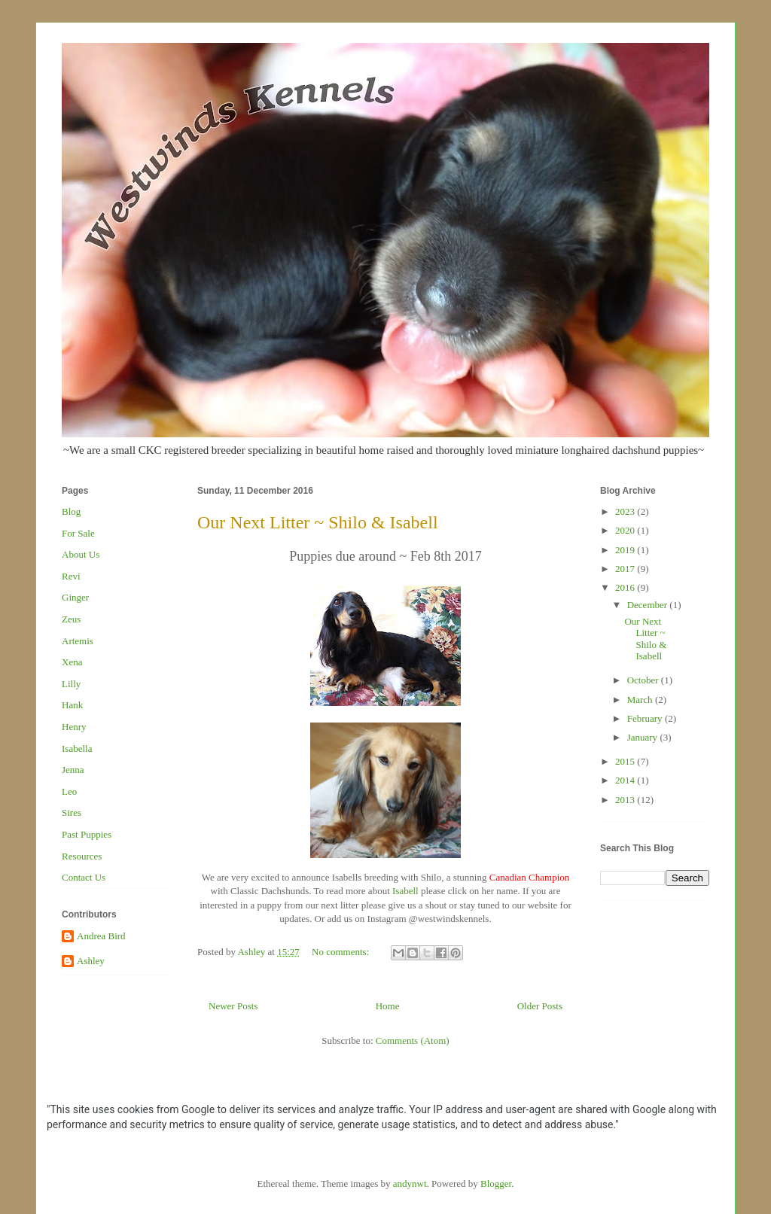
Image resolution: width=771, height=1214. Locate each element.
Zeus (71, 619)
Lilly (71, 683)
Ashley (91, 960)
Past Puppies (86, 834)
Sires (71, 812)
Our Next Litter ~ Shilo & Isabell (317, 522)
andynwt (410, 1183)
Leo (69, 791)
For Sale (78, 533)
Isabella (77, 748)
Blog (71, 511)
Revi (71, 576)
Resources (82, 856)
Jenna (73, 769)
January (643, 737)
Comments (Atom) (412, 1040)
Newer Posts (233, 1006)
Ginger (75, 597)
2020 (626, 530)
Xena (72, 662)
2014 (626, 780)
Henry (74, 726)
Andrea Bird (101, 936)
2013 (626, 799)
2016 (626, 587)
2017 (626, 568)
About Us (80, 554)
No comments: (341, 951)
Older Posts (539, 1006)
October (644, 680)
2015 (626, 761)
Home (388, 1006)
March (641, 699)
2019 (626, 549)
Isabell (405, 890)
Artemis (77, 641)
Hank (72, 704)
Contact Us (83, 877)
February (646, 718)
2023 (626, 511)
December (648, 604)
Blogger (495, 1183)
